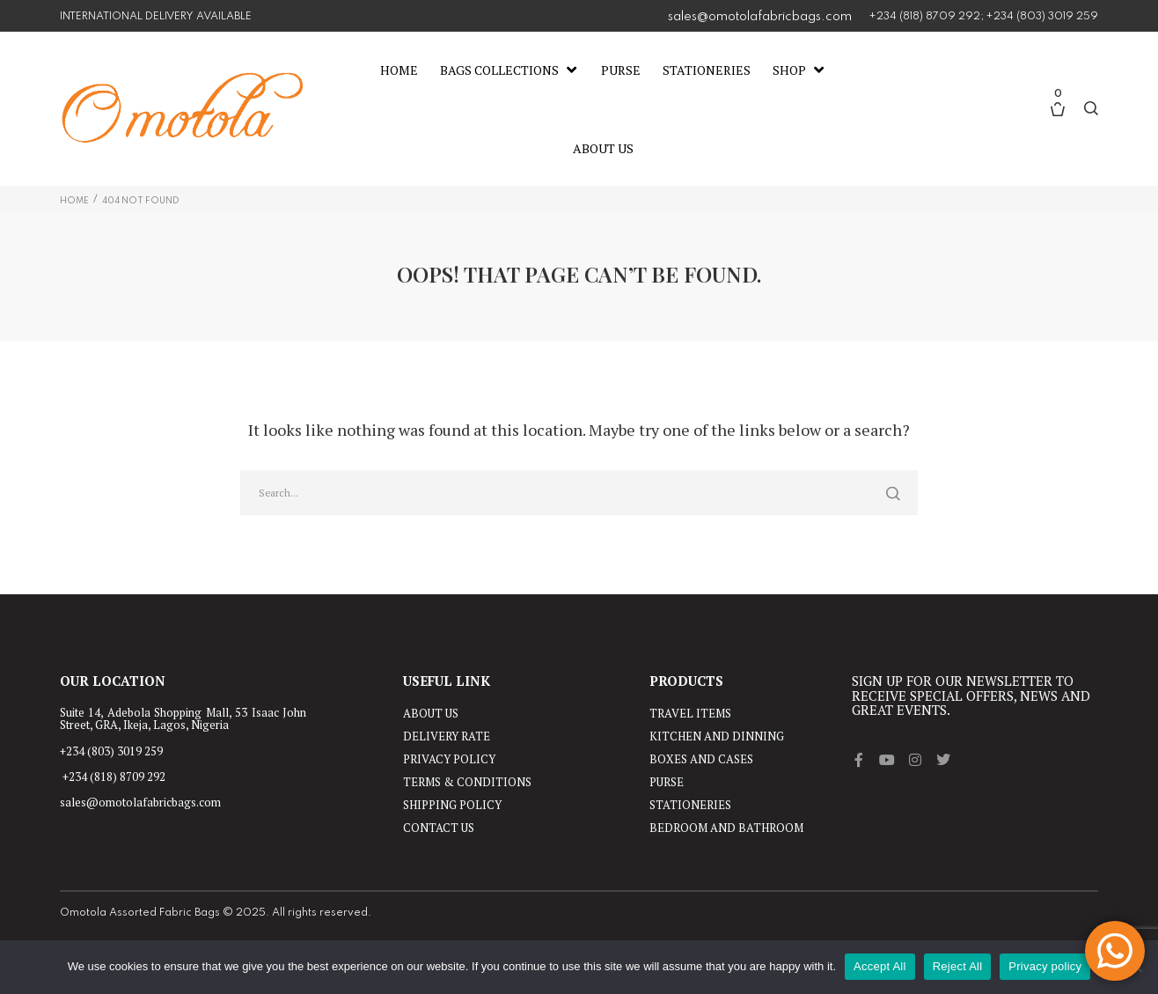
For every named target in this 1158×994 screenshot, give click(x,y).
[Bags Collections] (509, 69)
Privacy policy (1044, 966)
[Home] (399, 69)
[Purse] (621, 69)
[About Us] (603, 149)
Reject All (958, 966)
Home (74, 200)
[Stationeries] (707, 69)
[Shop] (799, 69)
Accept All (880, 966)
